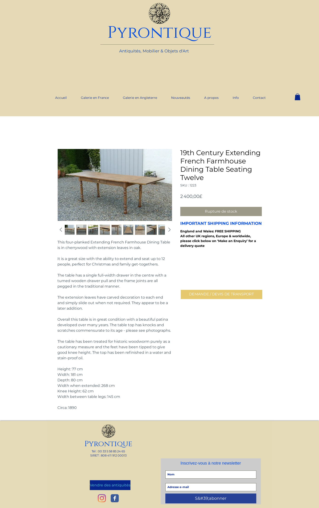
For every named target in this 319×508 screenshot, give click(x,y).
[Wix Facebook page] (115, 498)
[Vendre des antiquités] (110, 485)
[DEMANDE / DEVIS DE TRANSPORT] (221, 294)
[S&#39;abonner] (210, 498)
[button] (297, 96)
